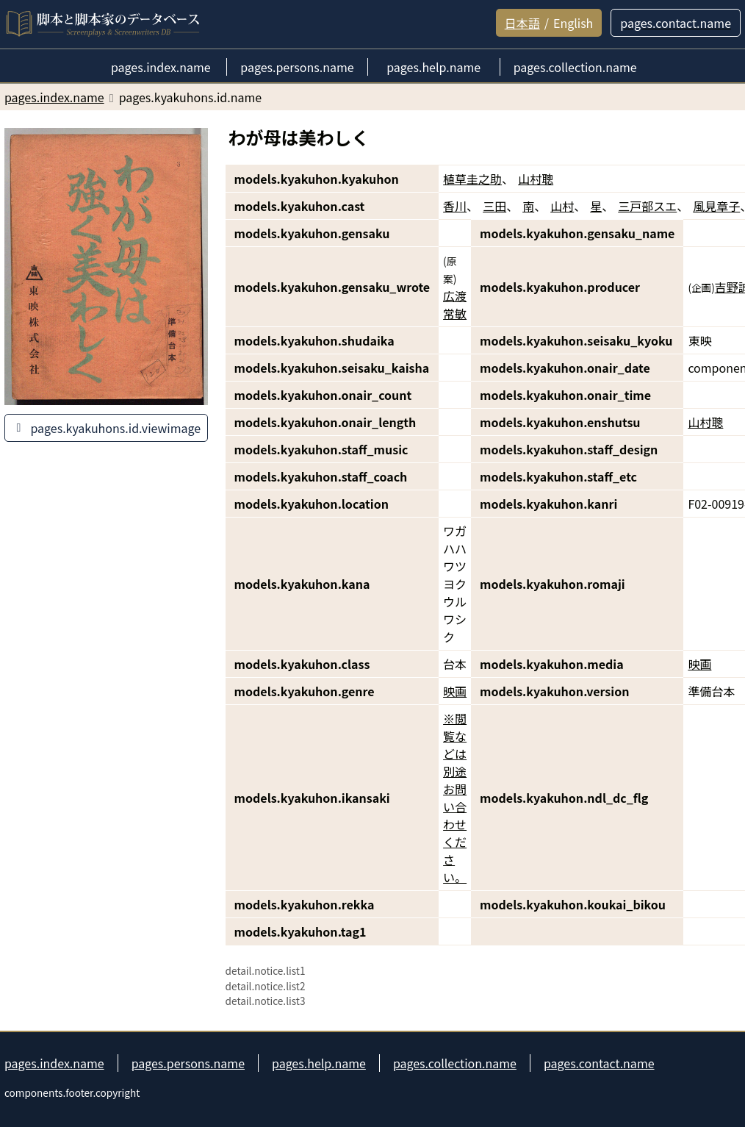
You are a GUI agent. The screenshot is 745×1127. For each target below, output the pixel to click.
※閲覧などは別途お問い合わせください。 (455, 797)
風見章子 (716, 206)
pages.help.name (319, 1063)
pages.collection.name (455, 1063)
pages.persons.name (188, 1063)
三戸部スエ (647, 206)
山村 (562, 206)
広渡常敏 (455, 304)
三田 (494, 206)
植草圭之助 (472, 178)
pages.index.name (54, 1063)
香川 (455, 206)
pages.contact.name (599, 1063)
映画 (699, 664)
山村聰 (535, 178)
